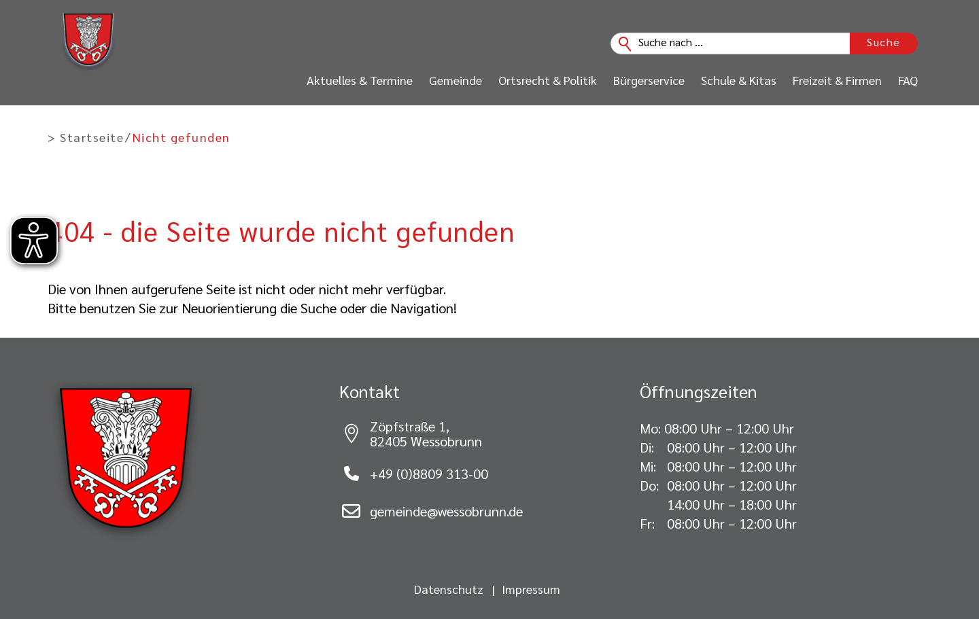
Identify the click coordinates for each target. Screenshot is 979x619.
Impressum (531, 589)
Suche (884, 42)
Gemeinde (455, 80)
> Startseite (86, 137)
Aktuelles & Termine (360, 80)
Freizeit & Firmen (837, 80)
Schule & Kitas (738, 80)
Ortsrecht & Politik (547, 80)
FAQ (908, 80)
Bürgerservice (649, 80)
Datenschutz (448, 589)
